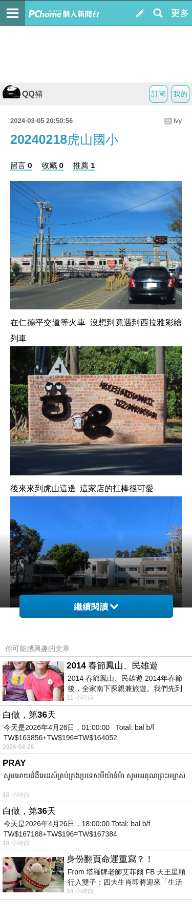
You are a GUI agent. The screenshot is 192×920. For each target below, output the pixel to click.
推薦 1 (84, 165)
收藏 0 (52, 165)
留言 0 (21, 165)
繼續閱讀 (96, 607)
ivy (178, 120)
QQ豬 (23, 94)
